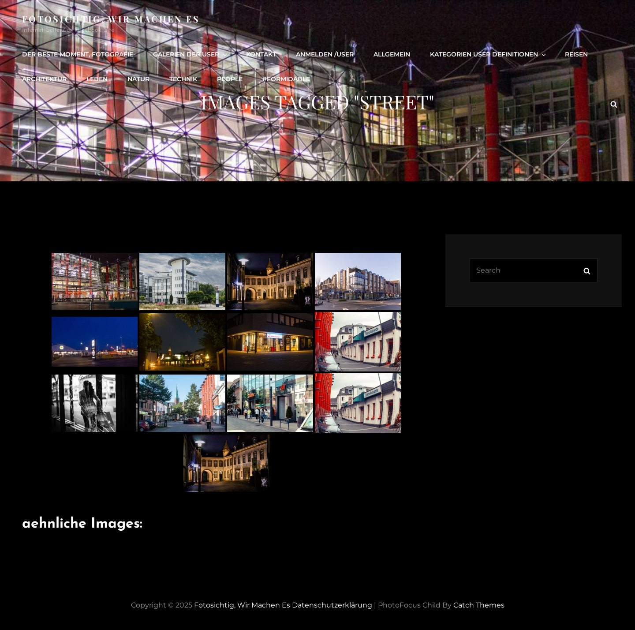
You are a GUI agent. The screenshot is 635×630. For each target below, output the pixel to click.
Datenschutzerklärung (332, 605)
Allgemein (392, 54)
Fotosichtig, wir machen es (111, 19)
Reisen (576, 54)
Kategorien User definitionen (488, 54)
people (230, 79)
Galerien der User (190, 54)
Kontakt (261, 54)
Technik (183, 79)
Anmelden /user (325, 54)
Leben (97, 79)
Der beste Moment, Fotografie (77, 54)
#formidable (286, 79)
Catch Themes (478, 605)
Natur (138, 79)
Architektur (44, 79)
